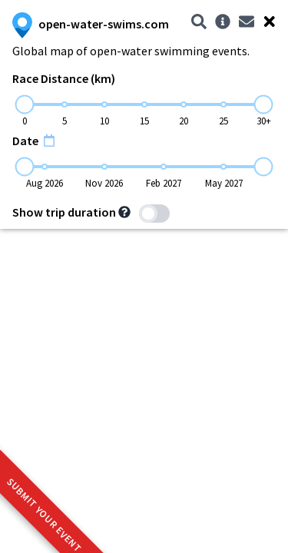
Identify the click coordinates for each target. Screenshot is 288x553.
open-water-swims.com (90, 23)
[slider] (25, 104)
